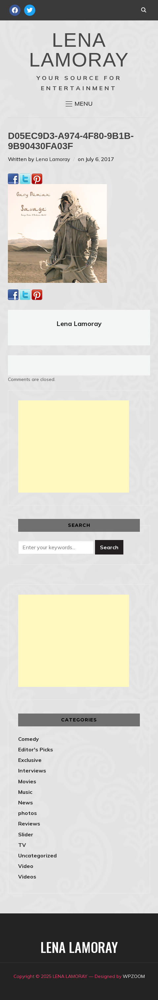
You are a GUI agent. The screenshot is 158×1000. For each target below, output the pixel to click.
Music (25, 792)
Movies (27, 781)
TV (22, 845)
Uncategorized (37, 855)
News (25, 802)
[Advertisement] (73, 446)
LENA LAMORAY (79, 50)
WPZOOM (134, 976)
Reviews (29, 823)
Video (25, 866)
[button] (79, 104)
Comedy (28, 739)
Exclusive (30, 760)
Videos (27, 876)
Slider (25, 834)
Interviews (32, 770)
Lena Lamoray (53, 159)
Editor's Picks (35, 749)
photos (27, 813)
